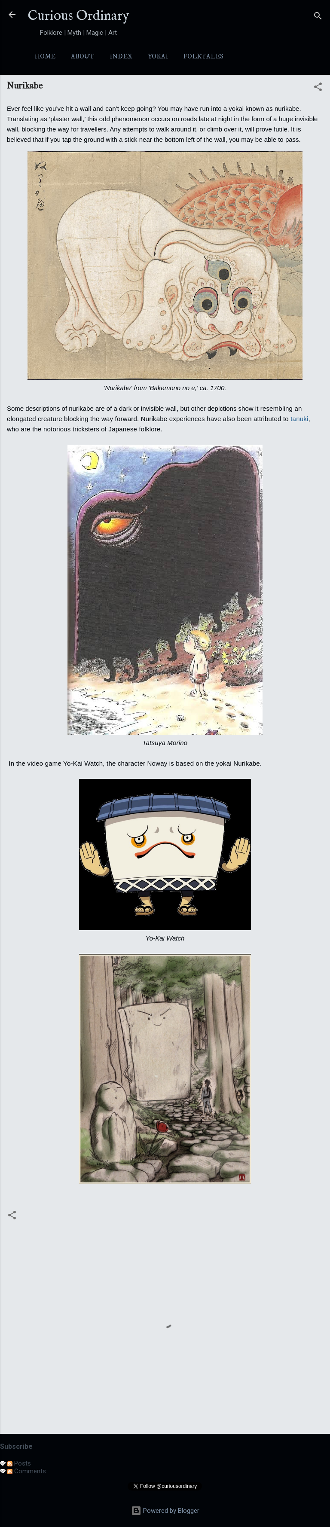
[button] (318, 88)
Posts (19, 1463)
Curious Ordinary (78, 16)
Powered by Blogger (165, 1511)
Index (121, 56)
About (82, 56)
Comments (26, 1471)
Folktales (203, 56)
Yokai (158, 56)
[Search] (318, 17)
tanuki (299, 418)
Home (44, 56)
